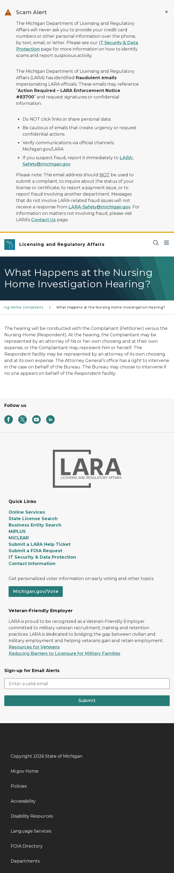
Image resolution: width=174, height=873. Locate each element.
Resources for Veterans (34, 647)
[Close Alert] (166, 11)
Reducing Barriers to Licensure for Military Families (64, 653)
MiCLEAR (19, 537)
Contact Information (32, 563)
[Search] (156, 242)
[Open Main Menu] (166, 242)
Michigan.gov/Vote (35, 591)
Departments (25, 861)
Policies (19, 786)
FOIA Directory (27, 846)
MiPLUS (17, 531)
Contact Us (43, 219)
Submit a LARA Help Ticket (40, 544)
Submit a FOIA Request (35, 550)
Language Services (31, 831)
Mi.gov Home (25, 771)
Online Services (27, 512)
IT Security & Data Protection (42, 557)
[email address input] (87, 683)
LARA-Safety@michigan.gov (99, 206)
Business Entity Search (35, 525)
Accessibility (23, 801)
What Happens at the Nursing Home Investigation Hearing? (110, 307)
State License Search (33, 518)
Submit (87, 700)
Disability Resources (32, 816)
